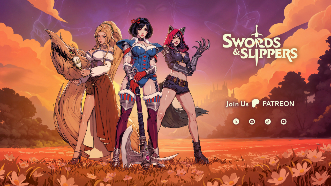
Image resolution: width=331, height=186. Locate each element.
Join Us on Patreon (260, 103)
